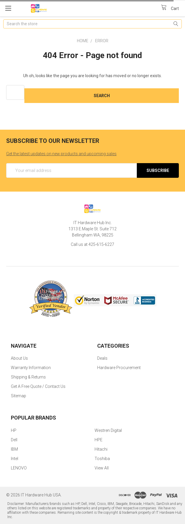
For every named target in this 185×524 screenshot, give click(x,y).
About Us (19, 358)
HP (13, 430)
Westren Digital (108, 430)
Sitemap (18, 395)
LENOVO (19, 468)
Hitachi (101, 449)
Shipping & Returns (28, 377)
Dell (14, 439)
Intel (14, 458)
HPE (98, 439)
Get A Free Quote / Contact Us (38, 386)
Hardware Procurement (119, 367)
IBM (14, 449)
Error (101, 40)
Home (82, 40)
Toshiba (102, 458)
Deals (102, 358)
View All (102, 468)
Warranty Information (31, 367)
